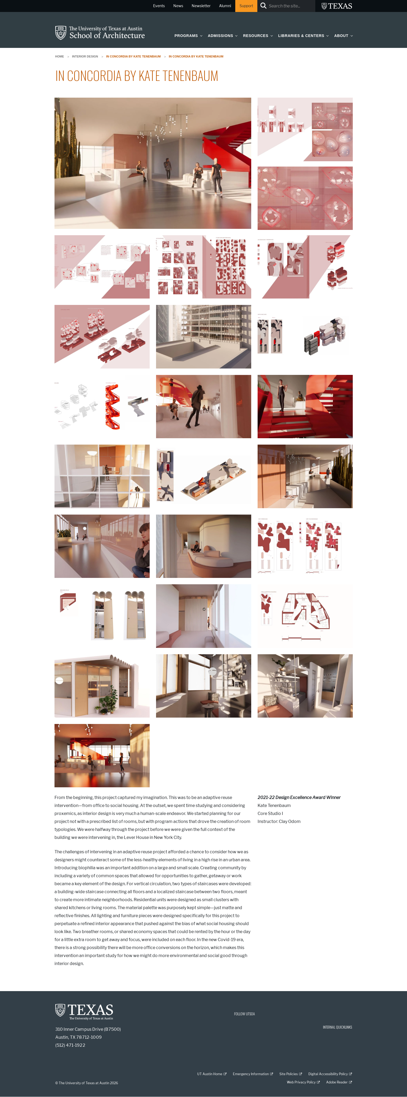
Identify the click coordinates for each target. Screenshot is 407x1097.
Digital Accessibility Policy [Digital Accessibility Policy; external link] (328, 1074)
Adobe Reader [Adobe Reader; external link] (337, 1082)
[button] (200, 35)
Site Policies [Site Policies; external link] (288, 1074)
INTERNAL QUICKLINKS (337, 1027)
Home (59, 56)
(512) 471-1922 (70, 1045)
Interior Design (85, 56)
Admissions (220, 36)
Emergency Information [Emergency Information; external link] (251, 1074)
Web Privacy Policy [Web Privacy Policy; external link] (301, 1082)
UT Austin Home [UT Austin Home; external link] (209, 1074)
